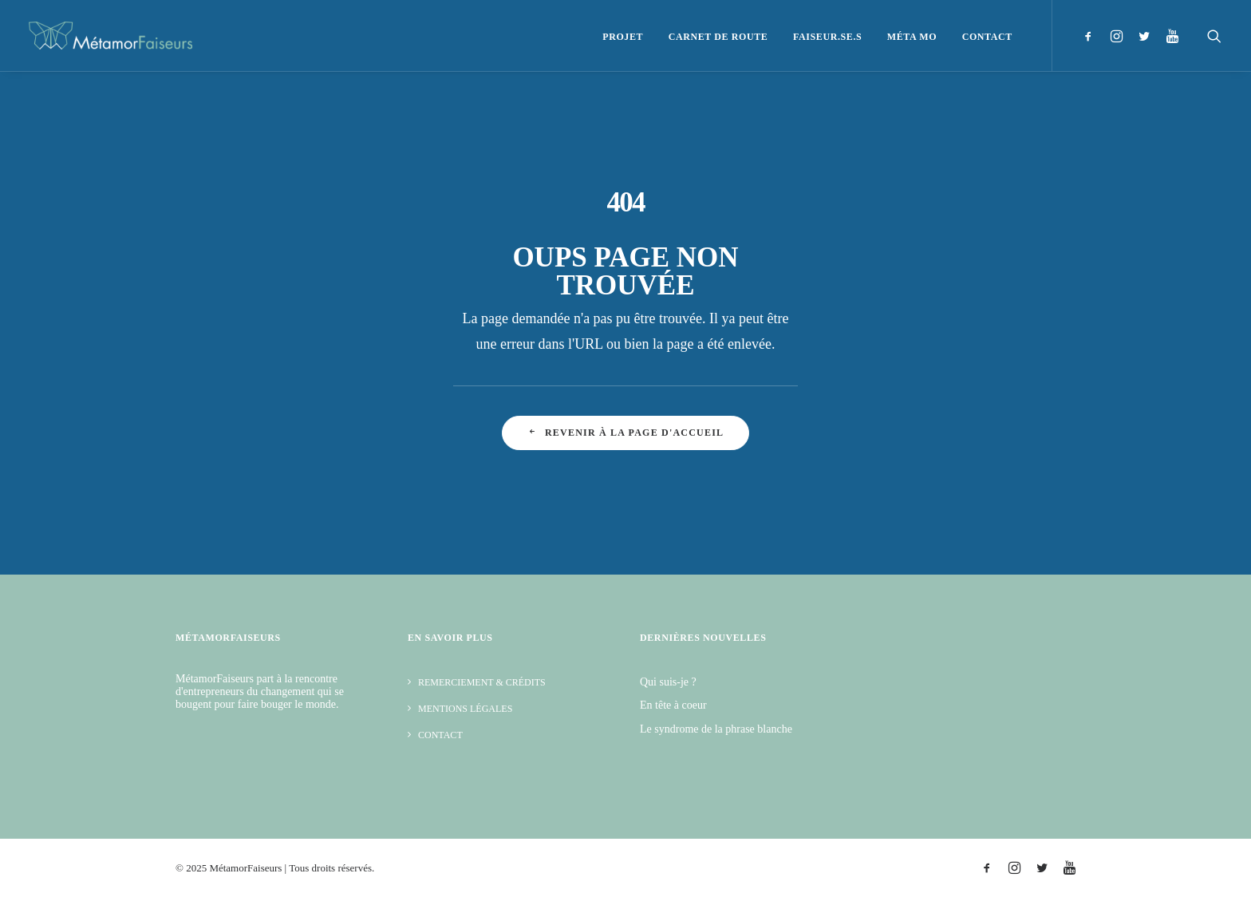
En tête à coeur (673, 705)
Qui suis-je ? (668, 682)
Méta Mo (912, 36)
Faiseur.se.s (827, 36)
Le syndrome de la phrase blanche (716, 729)
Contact (987, 36)
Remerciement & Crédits (482, 682)
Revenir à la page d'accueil (625, 432)
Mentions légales (465, 708)
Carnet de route (718, 36)
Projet (622, 36)
